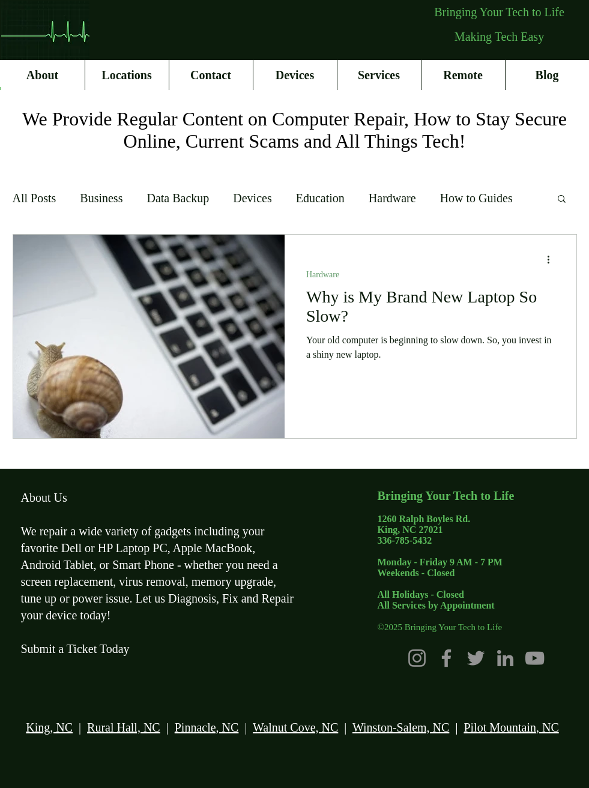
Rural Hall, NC (123, 727)
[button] (561, 199)
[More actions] (553, 259)
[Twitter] (476, 658)
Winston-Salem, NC (400, 727)
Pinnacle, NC (207, 727)
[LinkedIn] (505, 658)
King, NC (49, 727)
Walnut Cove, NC (295, 727)
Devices (252, 198)
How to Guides (476, 198)
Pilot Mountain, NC (511, 727)
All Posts (34, 198)
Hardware (392, 198)
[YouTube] (534, 658)
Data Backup (177, 198)
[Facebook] (446, 658)
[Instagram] (417, 658)
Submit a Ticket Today (75, 648)
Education (320, 198)
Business (101, 198)
